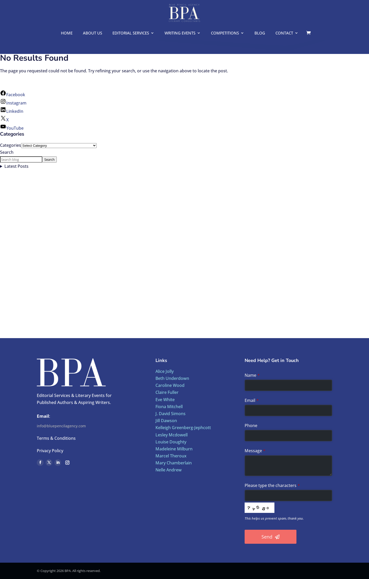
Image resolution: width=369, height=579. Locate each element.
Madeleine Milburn (174, 449)
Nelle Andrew (168, 470)
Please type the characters (272, 485)
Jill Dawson (166, 420)
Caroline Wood (169, 385)
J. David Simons (170, 413)
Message (255, 451)
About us (92, 33)
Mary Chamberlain (173, 463)
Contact (284, 33)
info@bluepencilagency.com (61, 425)
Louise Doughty (170, 442)
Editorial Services (130, 33)
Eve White (165, 399)
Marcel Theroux (171, 456)
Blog (259, 33)
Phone (251, 425)
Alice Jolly (164, 371)
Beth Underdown (172, 378)
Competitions (225, 33)
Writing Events (180, 33)
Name (252, 375)
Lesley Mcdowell (171, 435)
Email (252, 400)
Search (6, 152)
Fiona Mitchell (169, 406)
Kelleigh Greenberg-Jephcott (183, 427)
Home (67, 33)
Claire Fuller (167, 392)
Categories (10, 145)
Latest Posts (16, 166)
